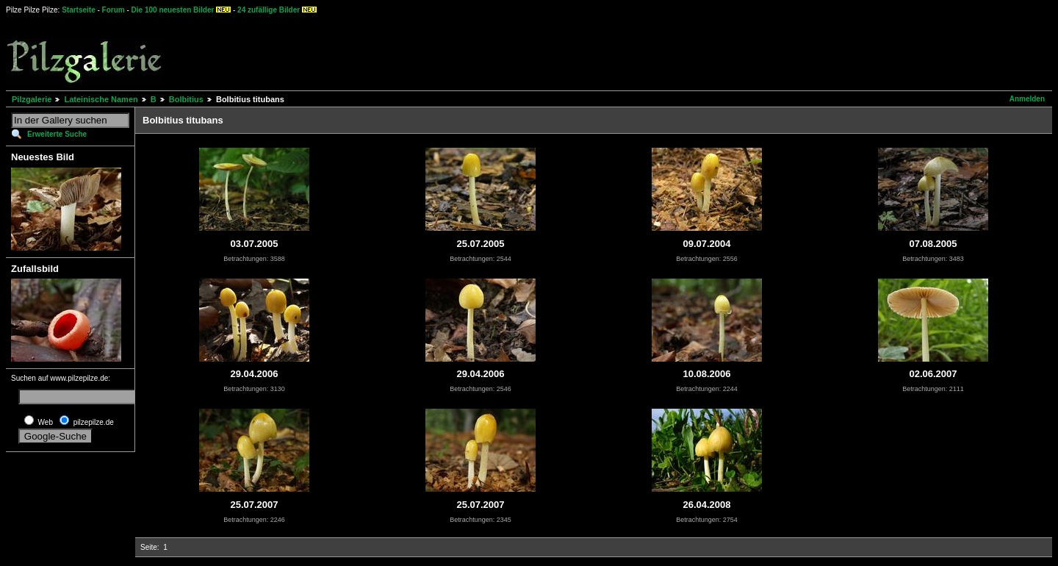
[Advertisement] (544, 51)
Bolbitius (186, 99)
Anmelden (1027, 99)
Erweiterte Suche (57, 134)
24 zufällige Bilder (268, 10)
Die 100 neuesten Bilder (173, 10)
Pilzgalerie (31, 99)
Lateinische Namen (100, 99)
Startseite (79, 10)
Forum (113, 10)
